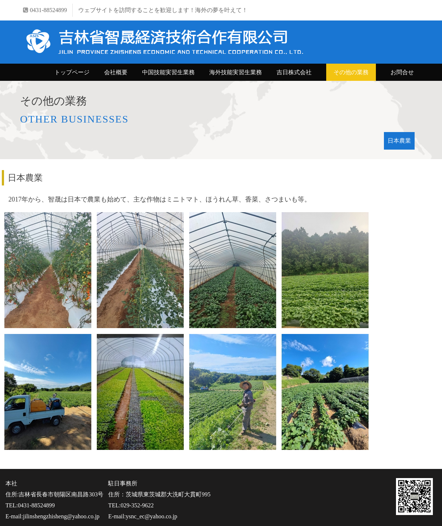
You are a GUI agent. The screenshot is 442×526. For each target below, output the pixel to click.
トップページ (71, 72)
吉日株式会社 (294, 72)
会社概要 (115, 72)
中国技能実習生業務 (168, 72)
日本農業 (399, 141)
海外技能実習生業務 (235, 72)
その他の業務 (351, 72)
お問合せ (402, 72)
